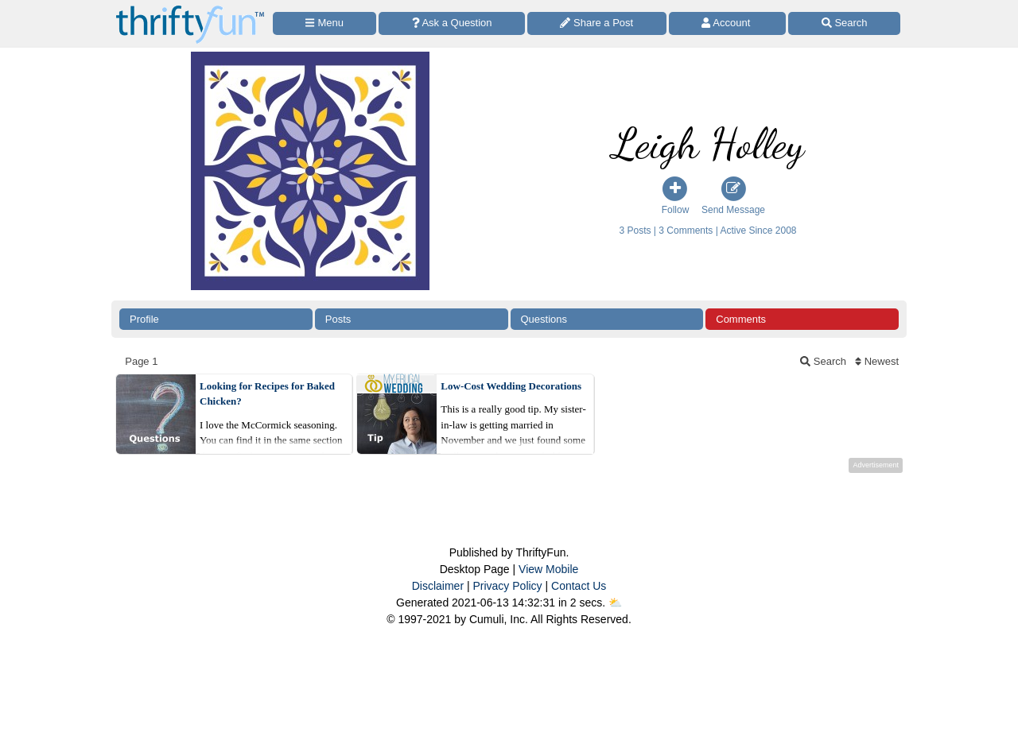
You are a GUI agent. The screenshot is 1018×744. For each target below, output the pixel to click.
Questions (544, 319)
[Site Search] (844, 23)
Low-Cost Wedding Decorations (511, 386)
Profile (144, 319)
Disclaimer (438, 585)
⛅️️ (615, 602)
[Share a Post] (596, 23)
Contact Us (578, 585)
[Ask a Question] (452, 23)
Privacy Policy (507, 585)
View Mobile (548, 569)
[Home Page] (190, 9)
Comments (741, 319)
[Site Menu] (324, 23)
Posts (338, 319)
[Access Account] (728, 23)
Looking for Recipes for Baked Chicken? (267, 394)
